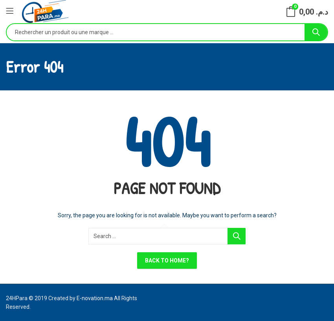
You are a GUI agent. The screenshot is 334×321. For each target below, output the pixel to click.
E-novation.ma (95, 298)
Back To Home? (167, 260)
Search (316, 32)
